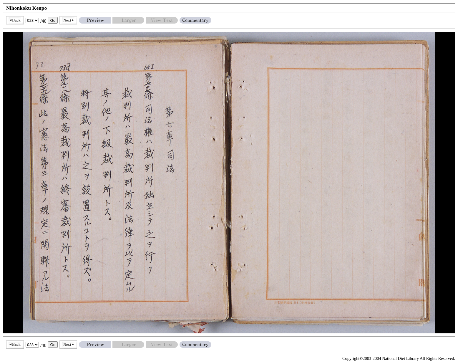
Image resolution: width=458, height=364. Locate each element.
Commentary (195, 20)
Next (68, 20)
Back (15, 20)
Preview (95, 20)
